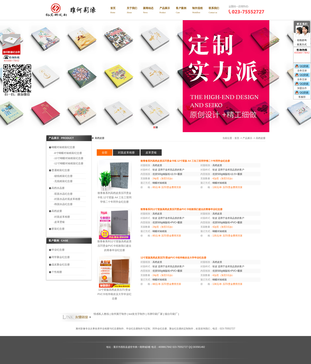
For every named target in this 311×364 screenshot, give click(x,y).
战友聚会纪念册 (61, 264)
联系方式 (302, 44)
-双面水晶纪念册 (63, 193)
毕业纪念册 (58, 249)
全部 (104, 152)
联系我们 (217, 11)
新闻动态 (151, 11)
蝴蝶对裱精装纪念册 (63, 147)
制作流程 (200, 11)
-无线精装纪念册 (63, 181)
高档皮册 (57, 210)
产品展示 (167, 11)
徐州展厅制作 (119, 313)
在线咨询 (302, 40)
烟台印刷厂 (171, 313)
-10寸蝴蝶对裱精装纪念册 (68, 158)
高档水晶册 (58, 187)
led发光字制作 (137, 313)
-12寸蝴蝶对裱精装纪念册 (68, 163)
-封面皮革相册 (62, 216)
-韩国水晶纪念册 (63, 204)
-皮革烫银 (59, 221)
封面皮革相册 (126, 152)
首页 (118, 11)
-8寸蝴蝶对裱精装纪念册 (68, 153)
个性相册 (57, 271)
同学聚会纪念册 (61, 257)
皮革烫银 (151, 152)
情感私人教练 (101, 313)
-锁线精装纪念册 (63, 176)
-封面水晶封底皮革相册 (67, 198)
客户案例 (184, 11)
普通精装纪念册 (61, 170)
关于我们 (135, 11)
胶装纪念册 (58, 228)
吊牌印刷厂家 (155, 313)
